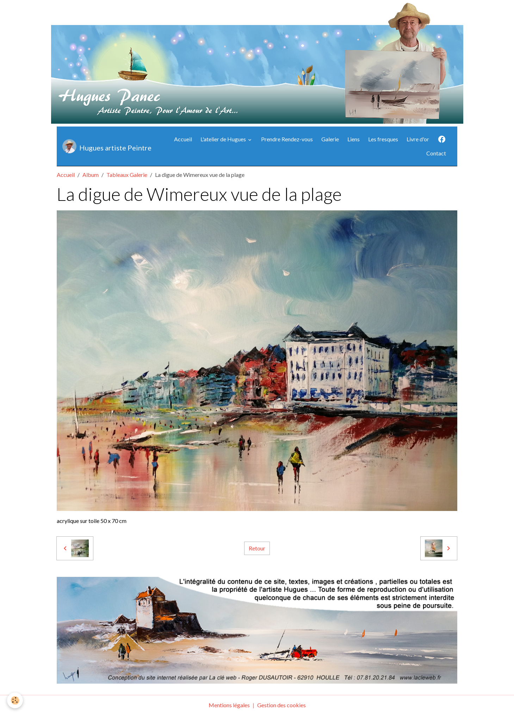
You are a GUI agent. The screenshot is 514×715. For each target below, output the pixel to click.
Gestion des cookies (281, 705)
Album (90, 174)
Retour (257, 548)
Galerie (330, 139)
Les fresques (383, 139)
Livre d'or (418, 139)
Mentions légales (229, 705)
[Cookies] (15, 700)
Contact (436, 153)
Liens (353, 139)
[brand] (105, 146)
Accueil (183, 139)
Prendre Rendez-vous (287, 139)
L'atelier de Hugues (223, 139)
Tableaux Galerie (126, 174)
